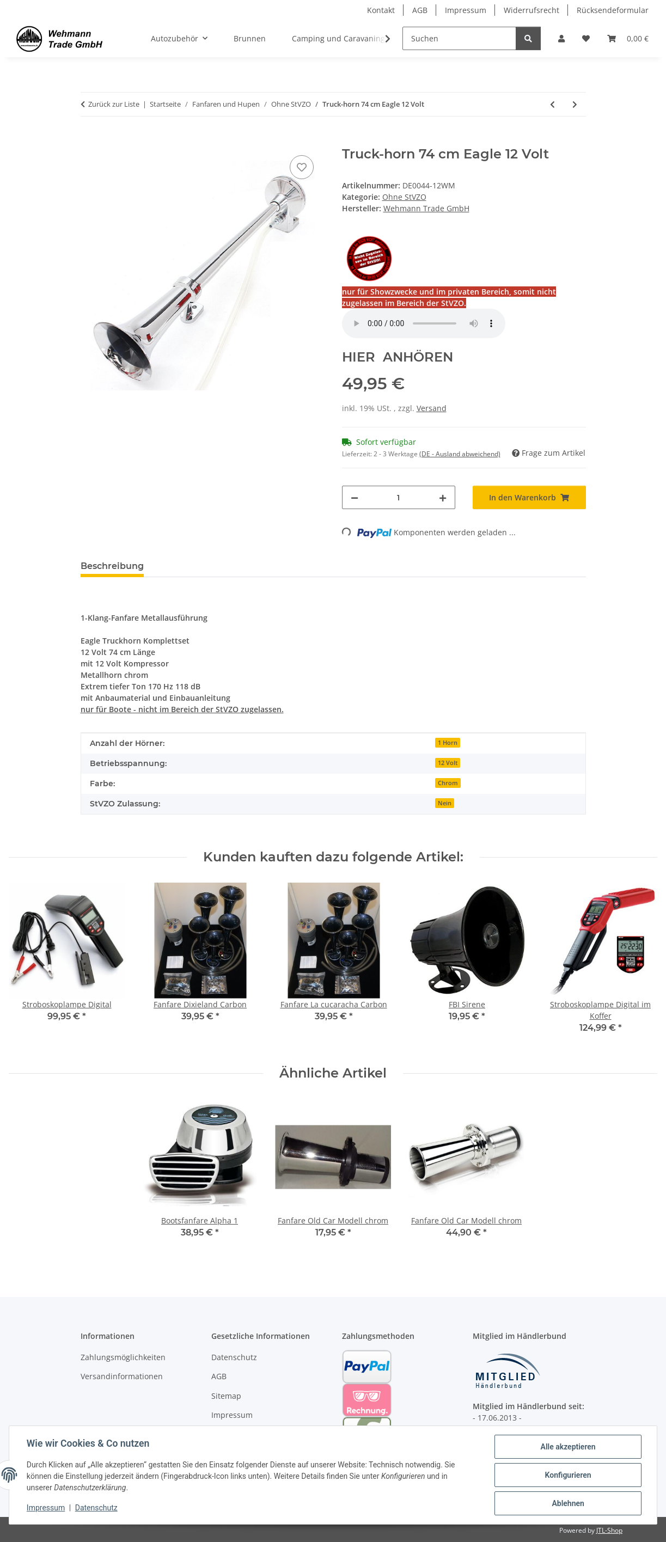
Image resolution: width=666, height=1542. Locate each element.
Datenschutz (96, 1508)
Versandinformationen (122, 1376)
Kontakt (381, 10)
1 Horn (447, 742)
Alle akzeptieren (567, 1446)
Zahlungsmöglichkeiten (123, 1357)
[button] (561, 38)
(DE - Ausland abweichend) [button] (459, 453)
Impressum (46, 1508)
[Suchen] (459, 38)
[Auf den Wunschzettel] (302, 167)
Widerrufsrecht (531, 10)
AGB (419, 10)
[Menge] (398, 497)
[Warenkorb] (627, 38)
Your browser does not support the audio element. (423, 323)
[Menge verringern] (354, 497)
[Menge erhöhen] (443, 497)
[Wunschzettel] (585, 38)
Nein (444, 803)
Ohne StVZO (404, 197)
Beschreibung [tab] (112, 566)
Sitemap (226, 1396)
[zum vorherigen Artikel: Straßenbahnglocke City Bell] (552, 104)
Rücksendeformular (613, 10)
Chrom (448, 783)
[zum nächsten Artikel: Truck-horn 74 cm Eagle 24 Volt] (575, 104)
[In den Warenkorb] (89, 140)
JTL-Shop (609, 1530)
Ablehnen (568, 1503)
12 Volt (447, 763)
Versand (432, 408)
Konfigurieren (568, 1475)
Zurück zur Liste (113, 104)
